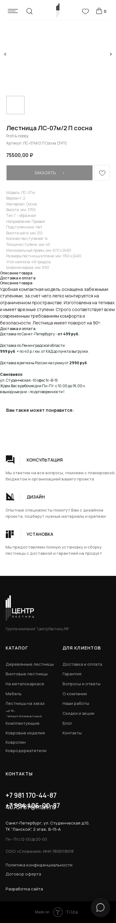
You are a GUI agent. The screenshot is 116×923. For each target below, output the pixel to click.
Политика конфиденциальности (39, 865)
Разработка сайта (24, 889)
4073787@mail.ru (31, 806)
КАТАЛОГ (17, 648)
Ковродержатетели (26, 750)
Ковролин (16, 742)
